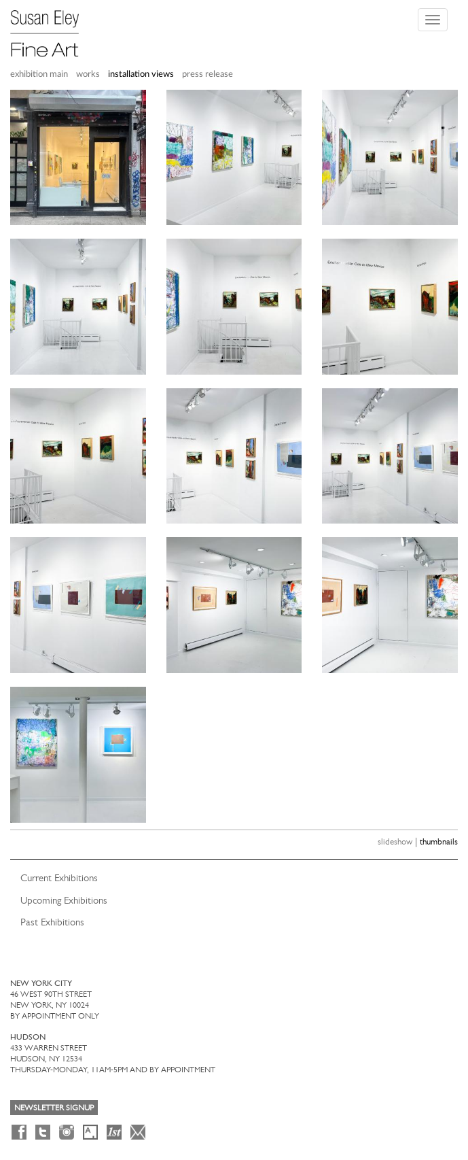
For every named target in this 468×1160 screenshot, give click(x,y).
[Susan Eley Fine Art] (51, 28)
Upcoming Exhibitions (63, 900)
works (88, 74)
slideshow (395, 841)
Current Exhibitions (59, 878)
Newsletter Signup (54, 1107)
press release (207, 74)
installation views (141, 74)
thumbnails (439, 841)
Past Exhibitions (52, 922)
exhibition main (39, 74)
